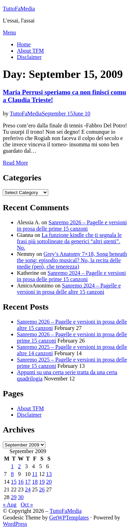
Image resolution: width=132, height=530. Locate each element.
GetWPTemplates (69, 518)
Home (24, 44)
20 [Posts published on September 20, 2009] (49, 482)
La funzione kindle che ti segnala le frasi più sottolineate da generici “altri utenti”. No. (69, 241)
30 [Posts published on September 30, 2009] (21, 497)
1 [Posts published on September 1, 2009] (12, 466)
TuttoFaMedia (19, 9)
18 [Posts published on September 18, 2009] (35, 482)
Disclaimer (29, 57)
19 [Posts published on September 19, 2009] (42, 482)
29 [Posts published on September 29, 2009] (14, 497)
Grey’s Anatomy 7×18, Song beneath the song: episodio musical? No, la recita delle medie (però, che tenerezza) (72, 260)
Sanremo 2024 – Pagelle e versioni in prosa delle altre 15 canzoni (69, 289)
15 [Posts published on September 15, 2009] (14, 482)
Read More (15, 163)
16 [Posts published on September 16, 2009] (21, 482)
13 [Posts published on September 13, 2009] (49, 474)
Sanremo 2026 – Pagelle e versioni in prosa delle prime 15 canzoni (72, 225)
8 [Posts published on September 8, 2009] (12, 474)
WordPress (15, 524)
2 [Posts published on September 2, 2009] (19, 466)
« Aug (10, 505)
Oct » (27, 505)
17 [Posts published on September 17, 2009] (28, 482)
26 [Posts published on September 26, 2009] (42, 489)
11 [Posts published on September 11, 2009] (34, 474)
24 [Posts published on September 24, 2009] (28, 489)
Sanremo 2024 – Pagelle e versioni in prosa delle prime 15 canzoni (71, 276)
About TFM (30, 51)
